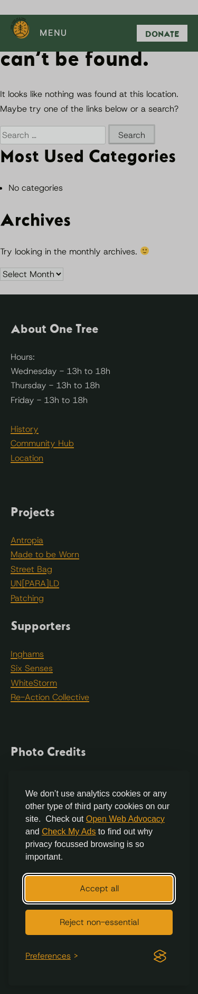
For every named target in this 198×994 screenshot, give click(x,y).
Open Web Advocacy (125, 818)
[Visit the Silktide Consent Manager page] (160, 956)
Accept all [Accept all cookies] (99, 888)
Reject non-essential (99, 922)
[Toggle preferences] (51, 956)
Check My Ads (69, 831)
